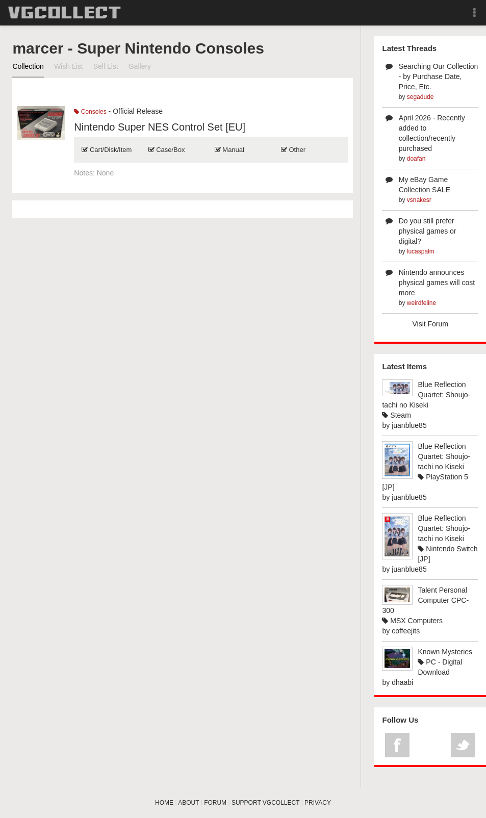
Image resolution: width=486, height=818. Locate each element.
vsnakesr (419, 199)
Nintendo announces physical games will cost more (437, 282)
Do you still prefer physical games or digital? (427, 231)
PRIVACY (317, 802)
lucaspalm (420, 251)
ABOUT (188, 802)
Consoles (90, 111)
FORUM (215, 802)
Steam (396, 415)
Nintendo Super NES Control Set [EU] (159, 127)
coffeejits (406, 631)
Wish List (68, 66)
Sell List (105, 66)
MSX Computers (412, 621)
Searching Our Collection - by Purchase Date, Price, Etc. (438, 76)
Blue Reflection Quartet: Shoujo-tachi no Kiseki (426, 394)
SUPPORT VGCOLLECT (265, 802)
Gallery (140, 66)
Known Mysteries (445, 652)
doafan (416, 158)
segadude (420, 96)
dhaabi (402, 682)
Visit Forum (430, 324)
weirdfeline (421, 302)
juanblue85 (409, 425)
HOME (164, 802)
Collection (27, 66)
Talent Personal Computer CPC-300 (425, 600)
